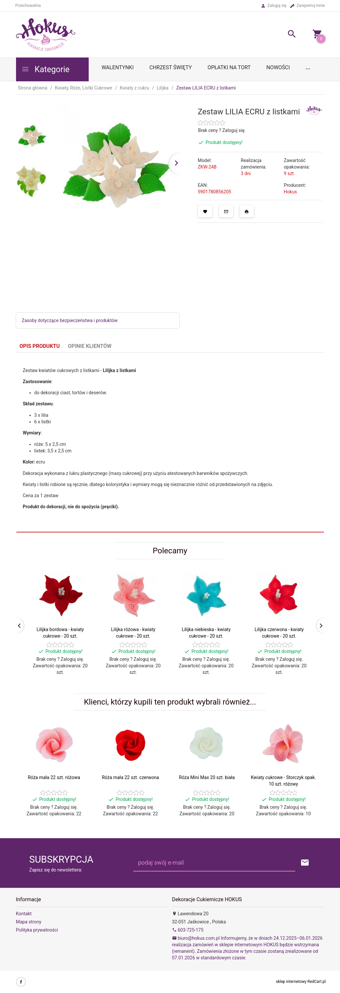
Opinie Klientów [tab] (90, 346)
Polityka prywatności (37, 930)
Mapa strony (29, 921)
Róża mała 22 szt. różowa (54, 777)
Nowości (278, 67)
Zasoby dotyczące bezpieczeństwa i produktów (70, 320)
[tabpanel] (170, 442)
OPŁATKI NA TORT (229, 67)
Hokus (290, 191)
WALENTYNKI (117, 67)
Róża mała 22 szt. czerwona (130, 777)
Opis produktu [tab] (40, 346)
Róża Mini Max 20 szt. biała (207, 777)
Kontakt (24, 913)
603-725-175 (188, 930)
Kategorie (45, 69)
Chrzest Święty (170, 67)
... (308, 67)
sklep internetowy (291, 981)
